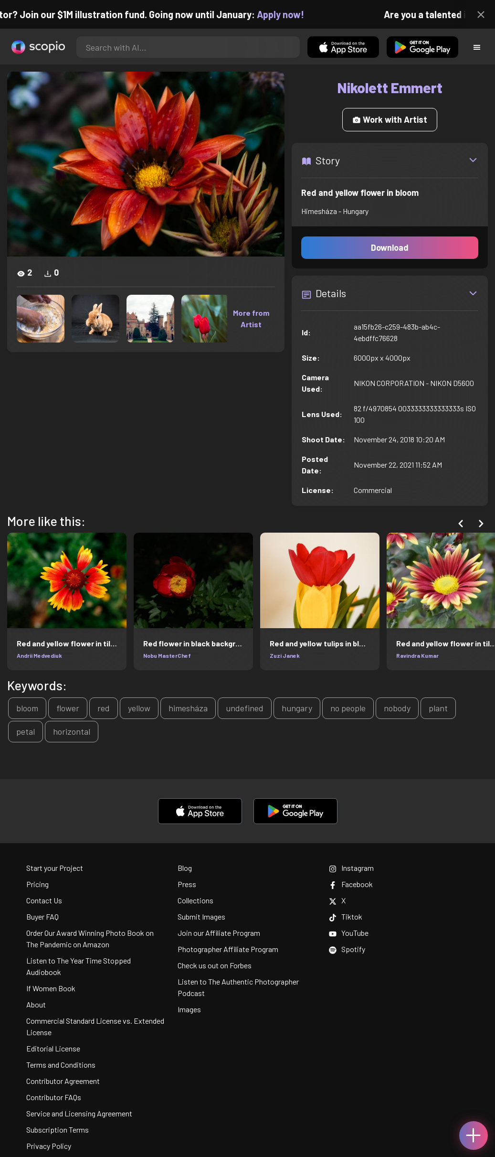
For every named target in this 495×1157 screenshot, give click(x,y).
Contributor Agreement (63, 1080)
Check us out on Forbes (215, 965)
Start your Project (54, 867)
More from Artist (251, 318)
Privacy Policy (48, 1145)
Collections (195, 900)
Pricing (37, 884)
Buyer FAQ (42, 916)
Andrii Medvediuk (39, 655)
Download (390, 247)
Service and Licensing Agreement (79, 1113)
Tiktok (345, 916)
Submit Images (201, 916)
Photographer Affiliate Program (228, 948)
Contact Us (44, 900)
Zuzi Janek (285, 655)
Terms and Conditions (60, 1064)
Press (187, 884)
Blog (185, 867)
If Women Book (50, 988)
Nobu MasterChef (167, 655)
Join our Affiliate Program (219, 932)
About (36, 1004)
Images (189, 1009)
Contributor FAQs (53, 1097)
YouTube (349, 932)
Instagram (351, 867)
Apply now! (287, 14)
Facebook (351, 884)
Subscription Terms (57, 1129)
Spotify (347, 948)
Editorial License (53, 1048)
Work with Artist (389, 119)
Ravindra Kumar (417, 655)
